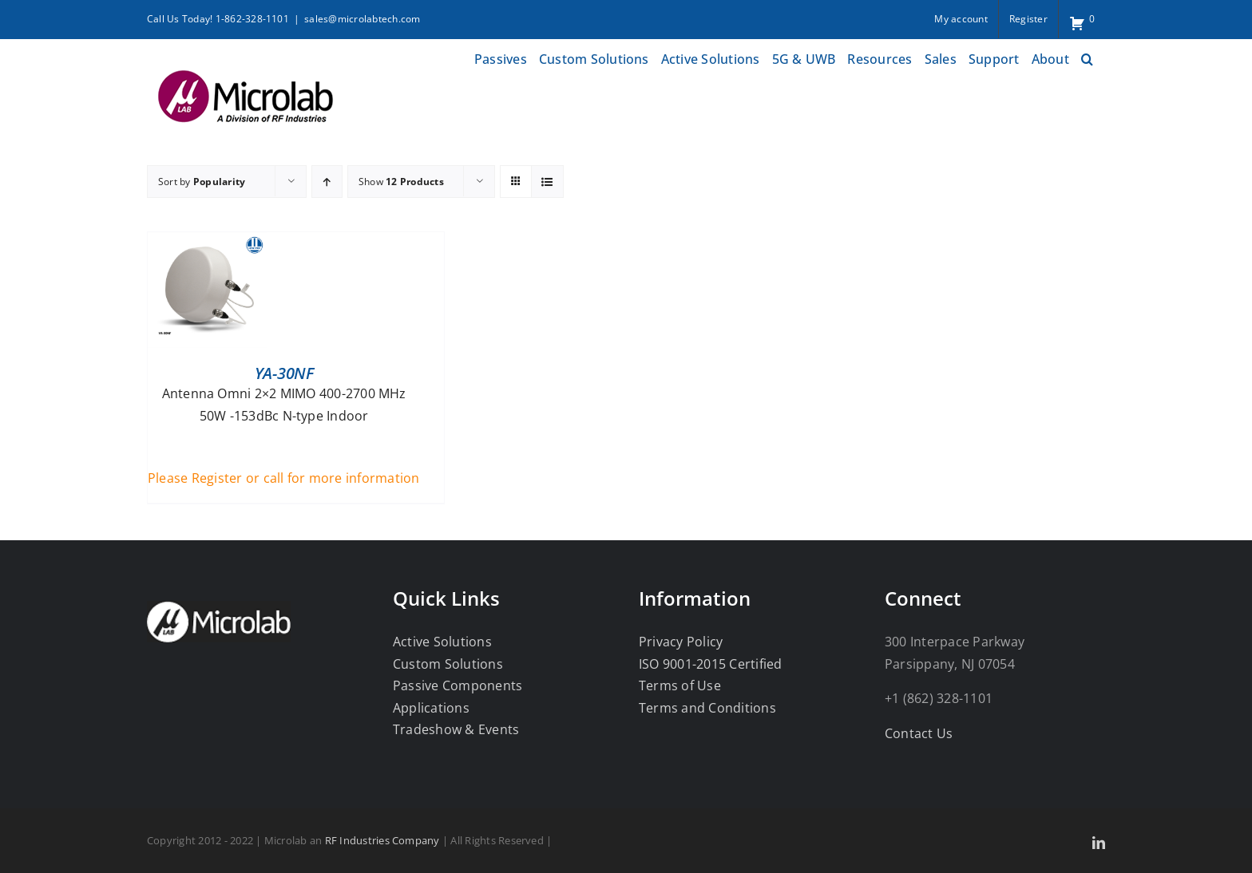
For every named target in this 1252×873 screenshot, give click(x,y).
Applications (431, 708)
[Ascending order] (327, 181)
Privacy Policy (681, 641)
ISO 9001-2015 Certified (710, 664)
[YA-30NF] (207, 242)
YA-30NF (284, 373)
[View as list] (547, 181)
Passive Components (457, 685)
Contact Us (919, 733)
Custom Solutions (448, 664)
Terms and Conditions (707, 708)
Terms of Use (680, 685)
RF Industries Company (382, 840)
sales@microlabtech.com (362, 19)
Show (401, 181)
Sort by (201, 181)
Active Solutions (442, 641)
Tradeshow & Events (456, 729)
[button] (1087, 57)
